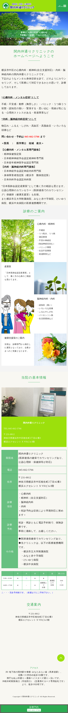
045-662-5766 (32, 136)
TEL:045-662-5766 (12, 429)
